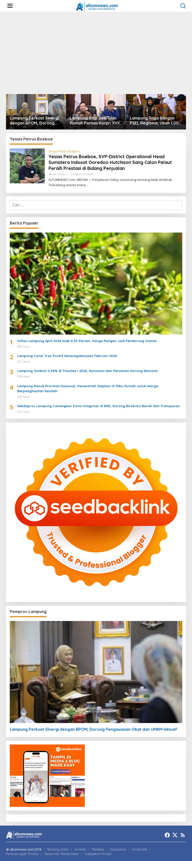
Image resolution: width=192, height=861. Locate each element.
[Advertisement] (96, 53)
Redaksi (98, 849)
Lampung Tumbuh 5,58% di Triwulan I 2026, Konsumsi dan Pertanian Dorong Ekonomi (87, 371)
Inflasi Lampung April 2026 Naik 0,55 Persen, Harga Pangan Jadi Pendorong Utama (86, 341)
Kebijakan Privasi (98, 854)
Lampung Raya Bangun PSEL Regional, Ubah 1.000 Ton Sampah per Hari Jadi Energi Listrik (156, 121)
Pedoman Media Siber (61, 854)
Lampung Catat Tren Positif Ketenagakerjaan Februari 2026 (67, 356)
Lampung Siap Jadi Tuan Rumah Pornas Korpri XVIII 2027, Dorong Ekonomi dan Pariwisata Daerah (95, 121)
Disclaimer (118, 849)
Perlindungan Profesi (22, 854)
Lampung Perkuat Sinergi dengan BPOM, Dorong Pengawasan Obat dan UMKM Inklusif (34, 121)
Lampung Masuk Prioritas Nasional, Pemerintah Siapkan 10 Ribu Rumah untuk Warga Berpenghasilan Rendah (87, 388)
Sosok (61, 174)
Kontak (80, 849)
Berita (52, 174)
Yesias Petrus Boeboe (64, 151)
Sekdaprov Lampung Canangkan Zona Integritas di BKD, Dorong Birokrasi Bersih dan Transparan (98, 406)
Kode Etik (139, 849)
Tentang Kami (57, 849)
